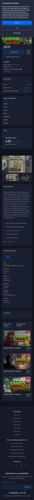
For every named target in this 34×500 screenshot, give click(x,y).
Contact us (17, 435)
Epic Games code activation (17, 450)
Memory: (6, 276)
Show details (17, 33)
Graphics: (6, 284)
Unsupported (26, 91)
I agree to (10, 482)
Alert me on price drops (13, 57)
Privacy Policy (17, 428)
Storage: (6, 291)
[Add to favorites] (28, 52)
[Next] (30, 177)
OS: (4, 262)
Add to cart (14, 52)
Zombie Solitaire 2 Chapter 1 (12, 394)
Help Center (17, 421)
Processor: (7, 269)
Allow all (17, 23)
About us (17, 415)
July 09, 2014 (27, 88)
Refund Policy (17, 431)
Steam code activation (17, 446)
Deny (17, 28)
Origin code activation (17, 443)
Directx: (6, 298)
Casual (28, 84)
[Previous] (4, 177)
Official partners (17, 418)
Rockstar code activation (17, 453)
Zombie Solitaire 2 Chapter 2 (12, 371)
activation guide (15, 65)
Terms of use (17, 425)
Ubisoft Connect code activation (17, 456)
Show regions (7, 72)
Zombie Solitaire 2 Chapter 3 (12, 348)
